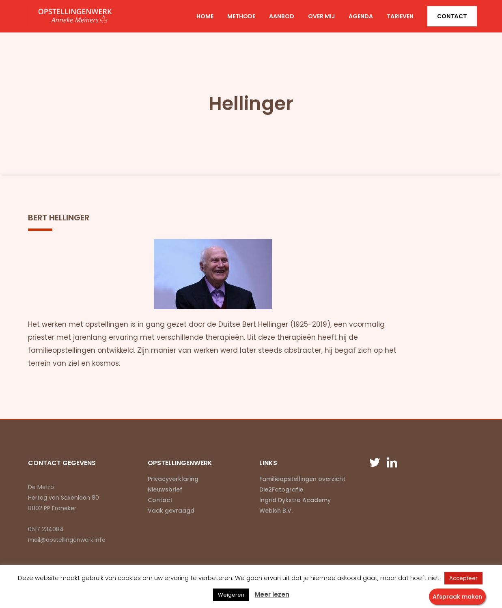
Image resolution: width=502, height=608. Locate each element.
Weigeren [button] (231, 595)
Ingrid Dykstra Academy (295, 500)
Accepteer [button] (463, 578)
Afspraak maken (457, 597)
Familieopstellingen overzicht (302, 479)
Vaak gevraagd (171, 511)
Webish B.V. (276, 511)
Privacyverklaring (173, 479)
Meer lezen (272, 594)
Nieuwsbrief (165, 489)
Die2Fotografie (281, 489)
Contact (452, 16)
